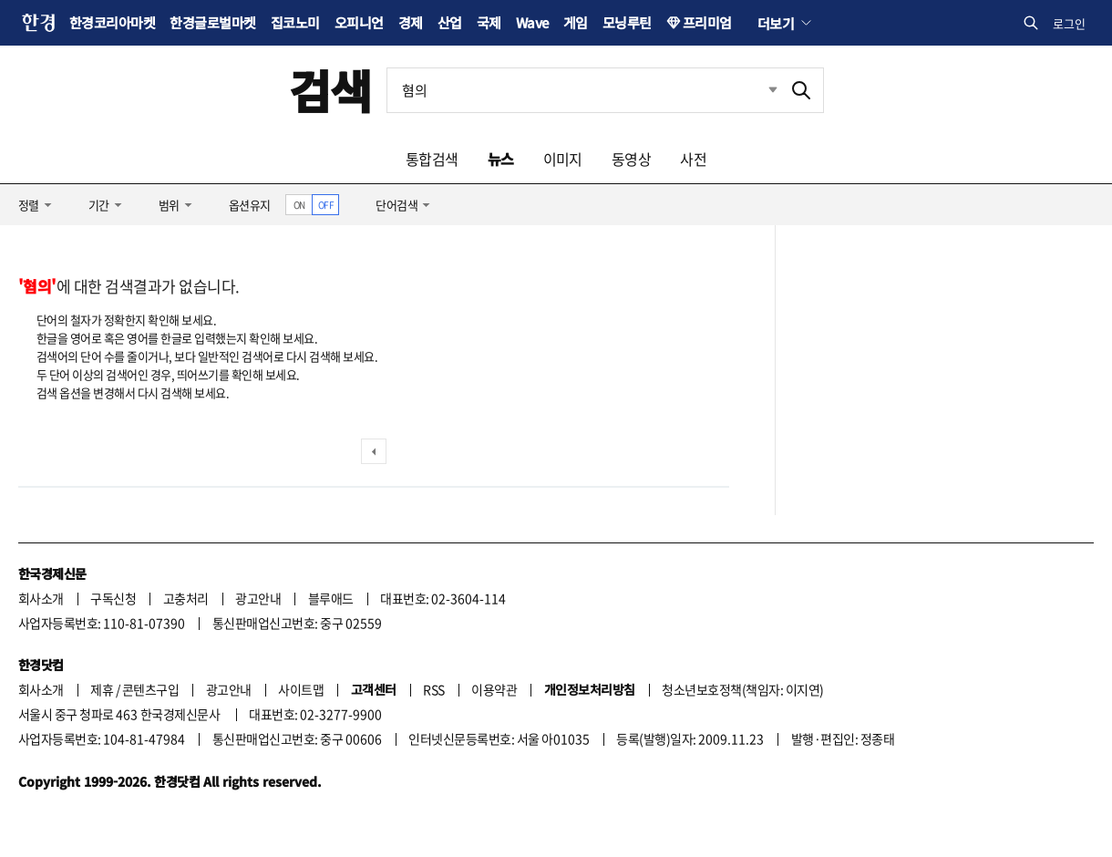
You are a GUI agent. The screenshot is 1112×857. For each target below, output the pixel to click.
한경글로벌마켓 (212, 22)
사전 (693, 159)
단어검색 (396, 204)
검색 (330, 90)
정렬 (28, 204)
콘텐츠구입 (150, 689)
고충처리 (186, 598)
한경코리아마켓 (112, 22)
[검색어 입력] (583, 90)
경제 (410, 22)
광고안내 (258, 598)
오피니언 (359, 22)
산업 (450, 22)
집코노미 (295, 22)
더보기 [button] (775, 23)
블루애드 (331, 598)
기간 (98, 204)
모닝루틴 (627, 22)
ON (299, 205)
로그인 (1069, 23)
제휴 (101, 689)
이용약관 (494, 689)
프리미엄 (707, 22)
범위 (169, 204)
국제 (489, 22)
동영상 (631, 159)
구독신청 (113, 598)
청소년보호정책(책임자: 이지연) (742, 689)
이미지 (562, 159)
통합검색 (432, 159)
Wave (532, 22)
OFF (326, 205)
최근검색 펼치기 (759, 90)
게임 (575, 22)
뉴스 (501, 159)
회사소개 (41, 598)
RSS (433, 689)
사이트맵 (301, 689)
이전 (373, 451)
